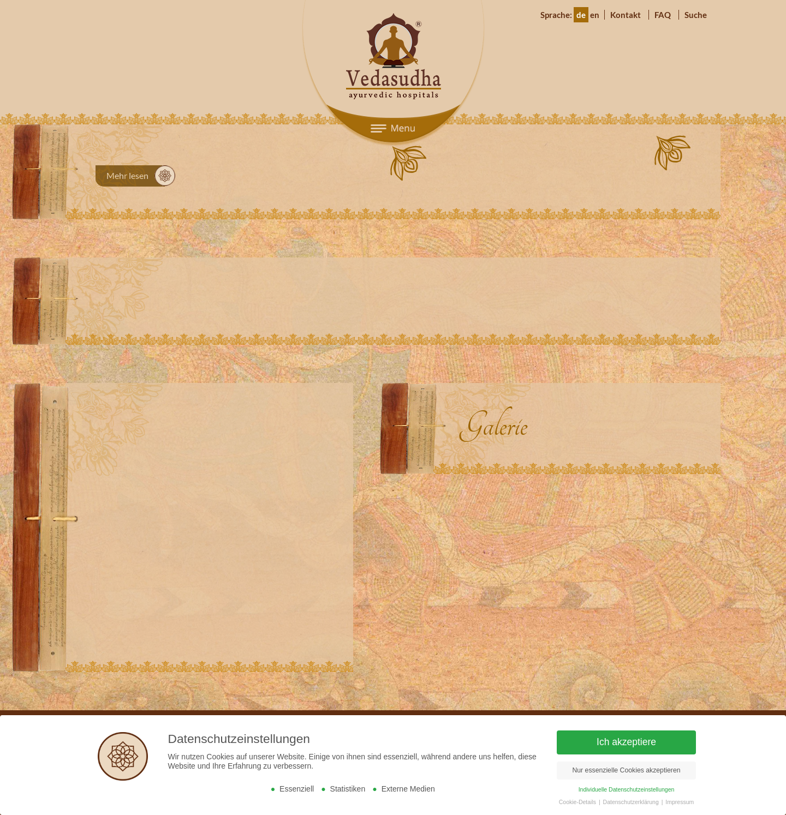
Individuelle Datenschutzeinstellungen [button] (627, 789)
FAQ (662, 15)
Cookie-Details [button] (578, 802)
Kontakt (625, 15)
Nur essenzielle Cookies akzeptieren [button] (626, 770)
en (594, 15)
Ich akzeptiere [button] (626, 741)
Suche (695, 15)
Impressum (679, 802)
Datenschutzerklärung (631, 802)
